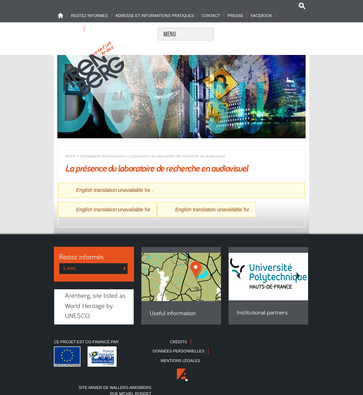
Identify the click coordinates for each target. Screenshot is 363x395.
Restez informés (89, 15)
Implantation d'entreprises (102, 156)
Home (62, 15)
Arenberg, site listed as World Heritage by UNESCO (95, 306)
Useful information (173, 313)
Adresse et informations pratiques (155, 15)
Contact (210, 15)
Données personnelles (178, 351)
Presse (236, 15)
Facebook (261, 15)
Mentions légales (180, 360)
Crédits (178, 342)
